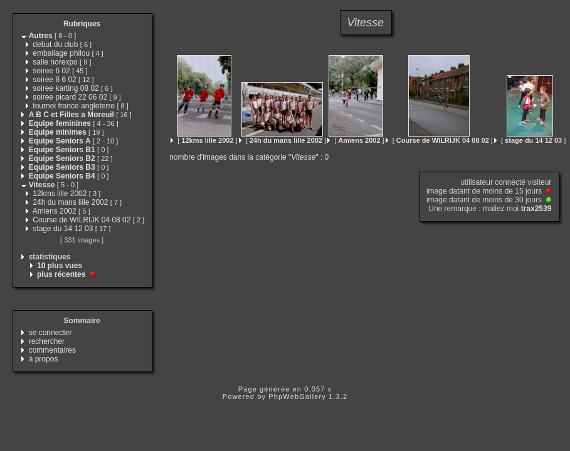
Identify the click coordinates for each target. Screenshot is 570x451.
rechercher (47, 341)
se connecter (50, 332)
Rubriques (81, 23)
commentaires (52, 350)
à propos (43, 359)
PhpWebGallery (297, 396)
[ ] (204, 140)
